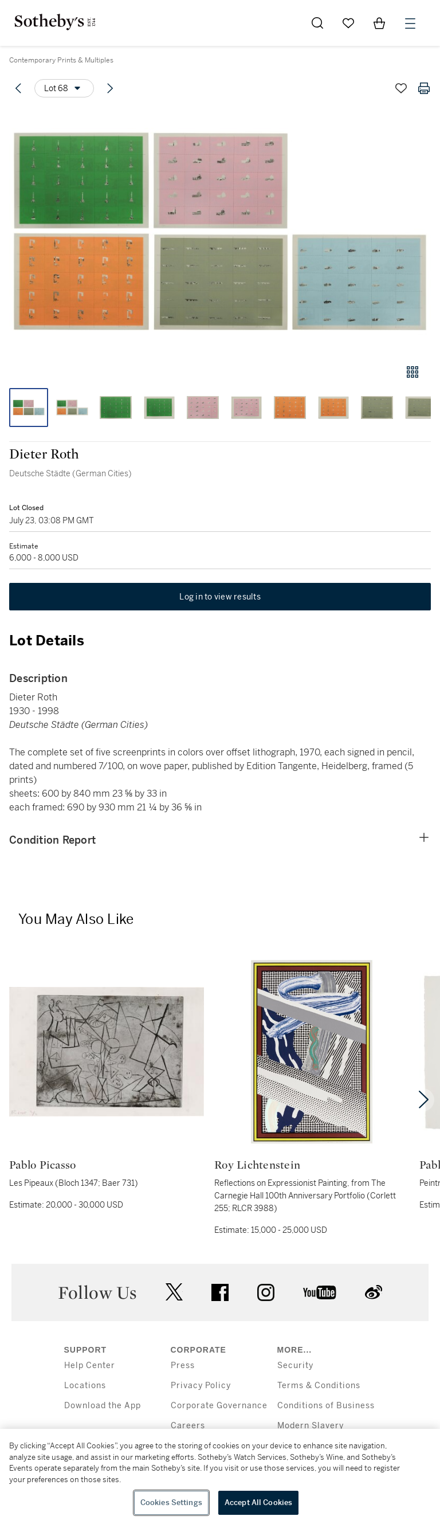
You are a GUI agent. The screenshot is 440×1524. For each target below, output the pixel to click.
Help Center (89, 1365)
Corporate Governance (219, 1406)
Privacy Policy (201, 1385)
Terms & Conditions (318, 1385)
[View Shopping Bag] (379, 22)
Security (295, 1365)
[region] (220, 1476)
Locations (85, 1385)
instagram (265, 1292)
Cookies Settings (171, 1502)
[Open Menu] (410, 23)
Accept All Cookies (258, 1502)
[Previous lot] (18, 88)
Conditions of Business (326, 1406)
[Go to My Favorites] (348, 22)
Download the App (102, 1406)
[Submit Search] (317, 23)
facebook (220, 1292)
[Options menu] (64, 88)
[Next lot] (110, 88)
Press (183, 1365)
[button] (220, 231)
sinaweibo (373, 1292)
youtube (319, 1292)
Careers (188, 1426)
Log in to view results (220, 596)
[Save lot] (401, 88)
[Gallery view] (412, 372)
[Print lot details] (424, 88)
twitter (174, 1292)
